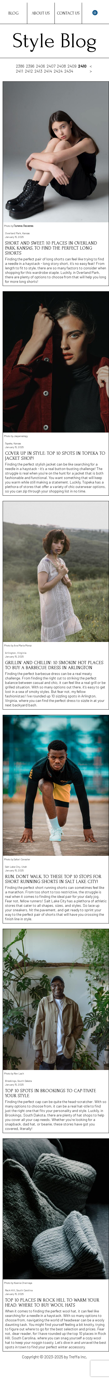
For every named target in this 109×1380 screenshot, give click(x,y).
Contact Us (68, 13)
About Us (41, 13)
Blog (13, 13)
